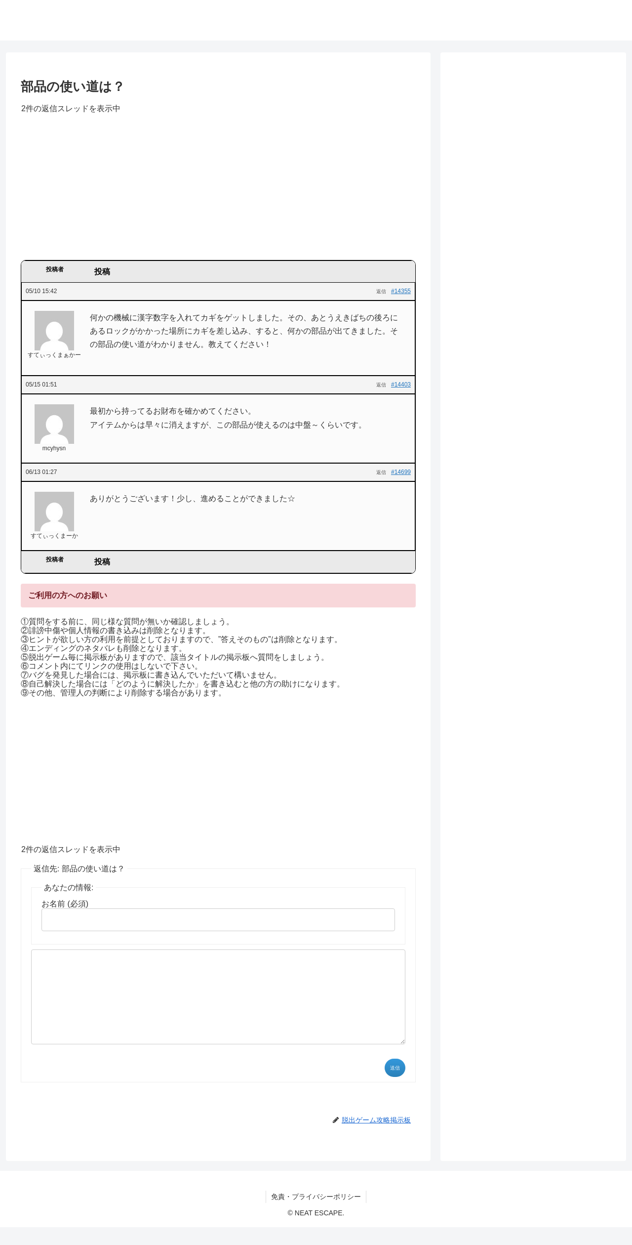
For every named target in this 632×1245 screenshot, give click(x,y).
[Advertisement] (218, 190)
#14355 (401, 291)
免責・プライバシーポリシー (316, 1214)
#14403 (401, 384)
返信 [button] (381, 291)
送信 (395, 1085)
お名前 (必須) (64, 904)
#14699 (401, 472)
